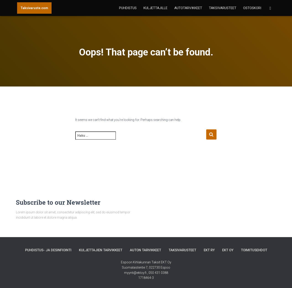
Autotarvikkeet (188, 8)
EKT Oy (229, 250)
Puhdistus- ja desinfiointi (47, 250)
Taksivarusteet (222, 8)
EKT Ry (210, 250)
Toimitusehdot (255, 250)
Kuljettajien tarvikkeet (100, 250)
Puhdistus (128, 8)
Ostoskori (252, 8)
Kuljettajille (155, 8)
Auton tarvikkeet (146, 250)
